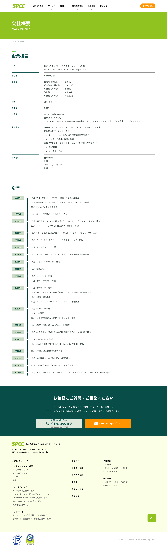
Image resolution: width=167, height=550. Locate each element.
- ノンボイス (17, 478)
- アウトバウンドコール (21, 474)
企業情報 (107, 462)
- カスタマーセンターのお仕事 (115, 483)
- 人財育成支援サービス (21, 506)
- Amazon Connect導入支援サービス (27, 502)
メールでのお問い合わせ (108, 424)
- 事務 (14, 481)
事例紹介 (63, 5)
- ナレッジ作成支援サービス (23, 492)
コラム (74, 483)
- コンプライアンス (111, 472)
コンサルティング (19, 488)
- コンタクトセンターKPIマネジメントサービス (30, 495)
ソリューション (18, 512)
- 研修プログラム (110, 486)
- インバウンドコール (20, 471)
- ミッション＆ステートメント (115, 469)
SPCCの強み (38, 5)
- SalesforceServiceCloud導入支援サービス (29, 499)
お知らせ (103, 5)
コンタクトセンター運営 (22, 467)
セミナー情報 (77, 469)
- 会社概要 (107, 465)
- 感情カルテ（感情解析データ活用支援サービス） (32, 520)
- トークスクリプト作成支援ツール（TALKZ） (30, 516)
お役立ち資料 (77, 476)
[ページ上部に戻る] (152, 523)
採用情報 (107, 479)
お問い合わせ (148, 6)
